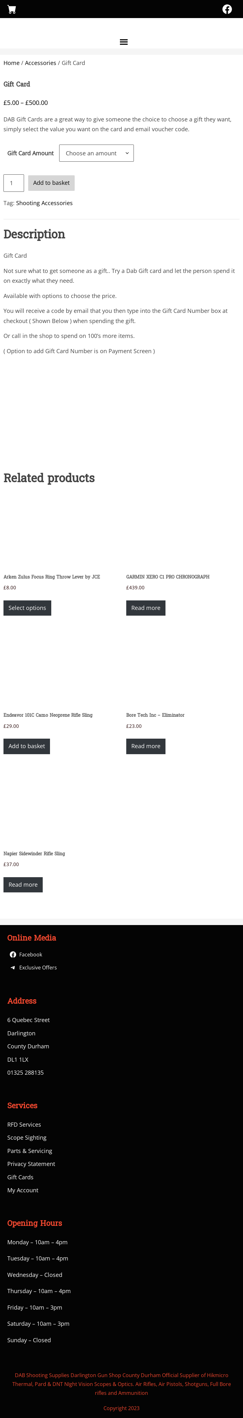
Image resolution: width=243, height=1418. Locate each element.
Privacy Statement (31, 1164)
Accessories (40, 63)
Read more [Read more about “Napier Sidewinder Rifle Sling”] (23, 884)
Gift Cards (20, 1177)
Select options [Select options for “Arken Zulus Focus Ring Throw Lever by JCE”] (27, 608)
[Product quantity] (13, 183)
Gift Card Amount (30, 153)
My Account (22, 1190)
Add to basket (51, 182)
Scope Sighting (27, 1137)
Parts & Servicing (29, 1151)
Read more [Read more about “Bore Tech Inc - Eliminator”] (145, 746)
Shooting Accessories (44, 203)
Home (11, 63)
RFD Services (24, 1124)
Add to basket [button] (27, 746)
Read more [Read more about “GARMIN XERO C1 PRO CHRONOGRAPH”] (145, 608)
